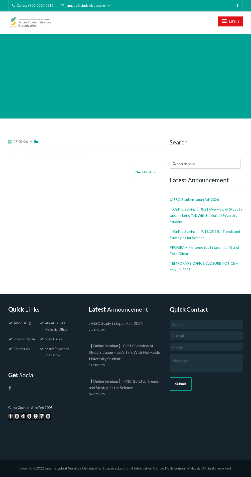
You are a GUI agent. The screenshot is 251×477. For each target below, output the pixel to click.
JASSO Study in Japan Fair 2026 (194, 199)
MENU (230, 21)
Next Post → (145, 172)
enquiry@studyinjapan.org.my (88, 5)
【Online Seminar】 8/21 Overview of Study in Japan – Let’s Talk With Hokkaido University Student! (206, 215)
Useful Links (53, 339)
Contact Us (21, 349)
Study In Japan (24, 339)
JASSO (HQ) (22, 323)
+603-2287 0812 (40, 5)
